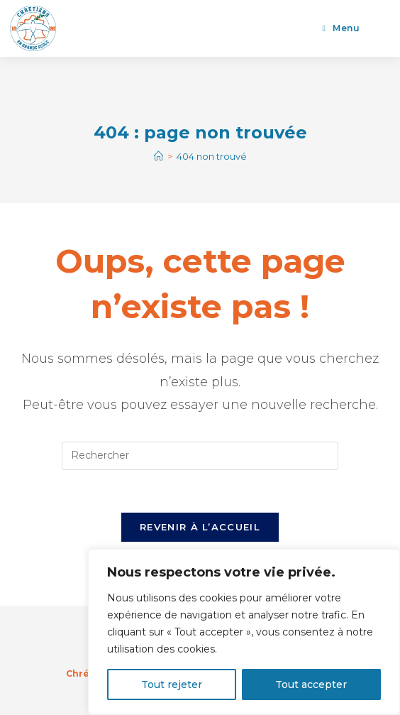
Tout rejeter (171, 684)
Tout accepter (311, 684)
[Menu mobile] (341, 28)
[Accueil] (158, 156)
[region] (244, 632)
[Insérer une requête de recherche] (200, 456)
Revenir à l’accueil (200, 527)
